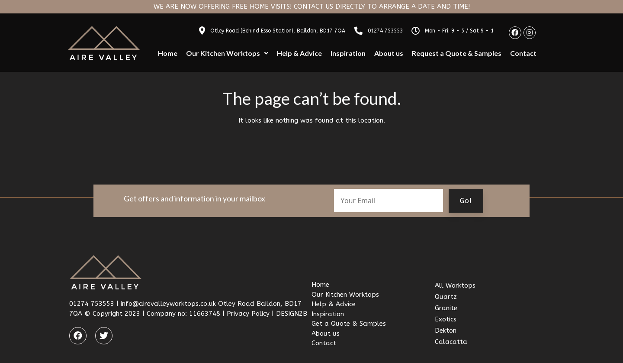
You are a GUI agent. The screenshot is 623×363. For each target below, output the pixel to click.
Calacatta (451, 342)
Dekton (445, 330)
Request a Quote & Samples (456, 53)
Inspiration (348, 53)
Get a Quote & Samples (349, 323)
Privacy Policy (248, 314)
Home (167, 53)
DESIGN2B (291, 314)
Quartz (446, 297)
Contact (523, 53)
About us (388, 53)
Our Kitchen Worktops (227, 53)
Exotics (445, 319)
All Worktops (455, 285)
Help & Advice (299, 53)
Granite (446, 308)
